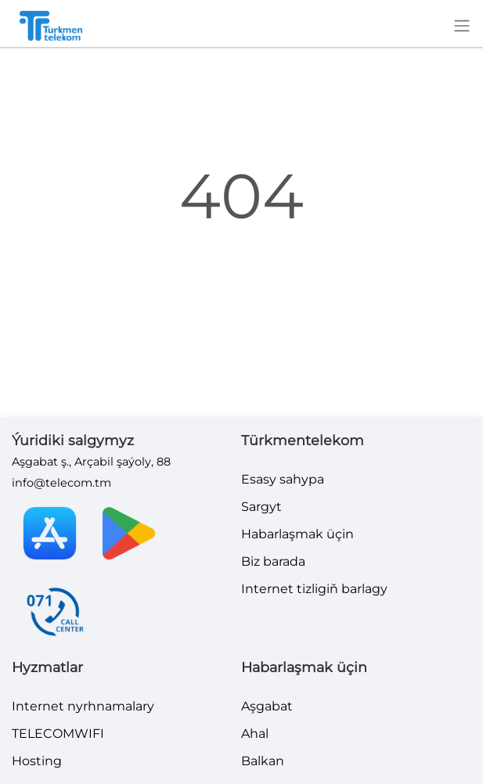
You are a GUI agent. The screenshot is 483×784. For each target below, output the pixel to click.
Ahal (255, 733)
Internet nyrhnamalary (83, 706)
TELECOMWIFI (58, 733)
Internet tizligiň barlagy (314, 588)
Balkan (262, 760)
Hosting (37, 760)
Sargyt (261, 506)
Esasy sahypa (282, 479)
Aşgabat (267, 706)
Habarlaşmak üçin (297, 534)
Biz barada (273, 561)
